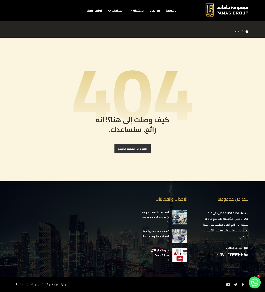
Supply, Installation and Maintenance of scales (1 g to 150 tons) (154, 217)
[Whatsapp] (255, 282)
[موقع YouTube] (228, 284)
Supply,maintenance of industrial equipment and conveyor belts (155, 236)
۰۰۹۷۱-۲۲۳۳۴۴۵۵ (232, 254)
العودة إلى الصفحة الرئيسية (132, 148)
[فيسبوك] (243, 284)
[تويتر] (235, 284)
